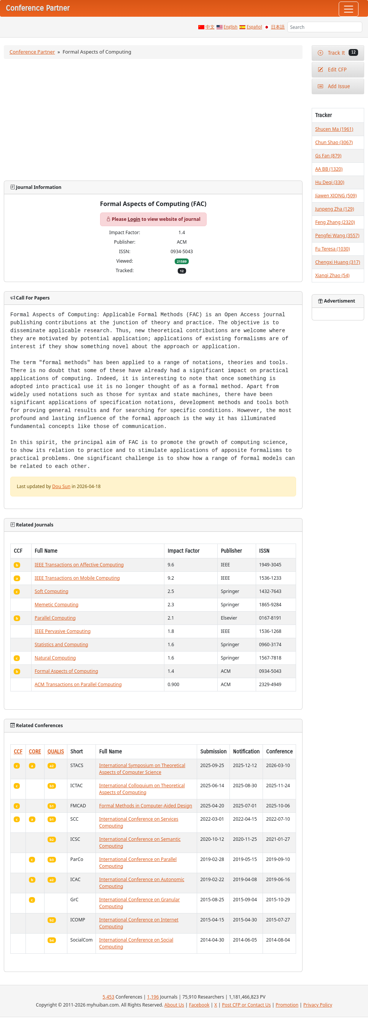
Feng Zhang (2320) (335, 222)
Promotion (287, 1005)
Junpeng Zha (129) (334, 209)
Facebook (199, 1005)
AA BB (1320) (329, 169)
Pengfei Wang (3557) (337, 235)
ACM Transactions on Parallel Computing (78, 684)
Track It (338, 52)
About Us (174, 1005)
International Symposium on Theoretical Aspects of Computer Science (142, 768)
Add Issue (334, 86)
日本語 (278, 27)
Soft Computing (52, 591)
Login (133, 219)
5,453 (109, 997)
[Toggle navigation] (348, 9)
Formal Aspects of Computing (66, 671)
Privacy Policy (317, 1005)
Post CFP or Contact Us (246, 1005)
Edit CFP (332, 70)
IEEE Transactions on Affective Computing (79, 564)
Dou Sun (61, 486)
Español (254, 27)
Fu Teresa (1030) (332, 249)
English (231, 27)
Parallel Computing (55, 618)
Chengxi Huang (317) (337, 262)
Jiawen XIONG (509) (336, 195)
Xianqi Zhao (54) (332, 275)
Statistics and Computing (61, 644)
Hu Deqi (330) (329, 182)
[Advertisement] (153, 120)
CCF (18, 751)
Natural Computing (55, 658)
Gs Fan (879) (328, 155)
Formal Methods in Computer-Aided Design (145, 805)
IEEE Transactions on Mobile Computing (77, 578)
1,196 (153, 997)
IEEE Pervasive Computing (63, 631)
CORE (35, 751)
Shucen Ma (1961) (334, 129)
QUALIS (56, 751)
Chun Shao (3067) (334, 142)
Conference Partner (32, 51)
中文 (210, 27)
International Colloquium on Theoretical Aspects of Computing (142, 789)
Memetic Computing (56, 604)
